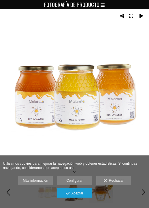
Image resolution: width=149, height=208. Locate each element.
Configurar (74, 181)
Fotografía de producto (74, 4)
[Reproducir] (141, 16)
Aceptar (74, 193)
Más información (35, 181)
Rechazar (113, 181)
